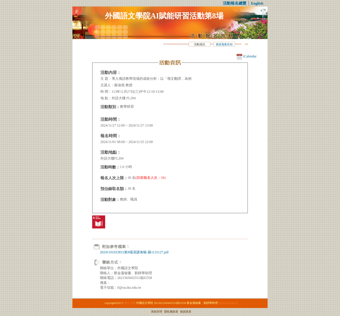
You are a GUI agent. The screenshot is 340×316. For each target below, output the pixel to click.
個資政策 (185, 311)
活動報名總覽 (234, 3)
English (257, 3)
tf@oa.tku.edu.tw (228, 303)
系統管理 (156, 311)
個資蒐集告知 (224, 44)
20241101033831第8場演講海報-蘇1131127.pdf (134, 252)
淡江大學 (130, 303)
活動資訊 (199, 44)
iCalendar (247, 56)
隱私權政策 (171, 311)
